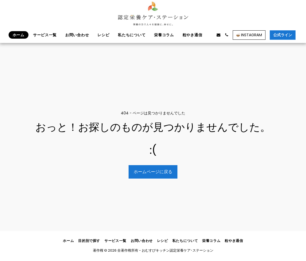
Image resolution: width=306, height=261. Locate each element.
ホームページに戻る (153, 172)
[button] (210, 35)
